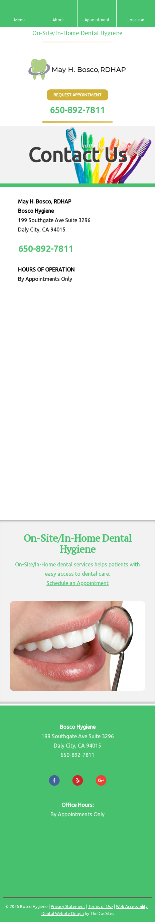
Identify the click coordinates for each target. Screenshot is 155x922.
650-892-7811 (77, 110)
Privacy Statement (68, 906)
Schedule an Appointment (77, 583)
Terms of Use (100, 906)
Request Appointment (77, 95)
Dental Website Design (62, 913)
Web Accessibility (132, 906)
